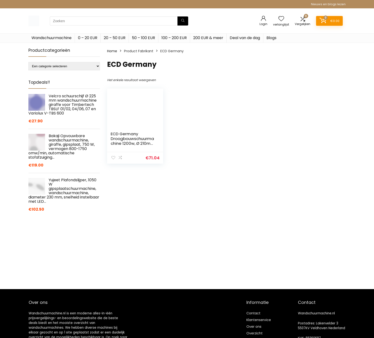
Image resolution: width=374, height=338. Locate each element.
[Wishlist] (281, 19)
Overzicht (254, 333)
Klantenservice (258, 319)
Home (112, 51)
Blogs (271, 38)
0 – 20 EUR (87, 38)
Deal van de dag (245, 38)
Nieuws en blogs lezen (328, 4)
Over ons (253, 326)
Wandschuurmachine (51, 38)
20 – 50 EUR (114, 38)
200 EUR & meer (208, 38)
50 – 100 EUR (143, 38)
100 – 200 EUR (174, 38)
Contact (253, 313)
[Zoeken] (182, 21)
